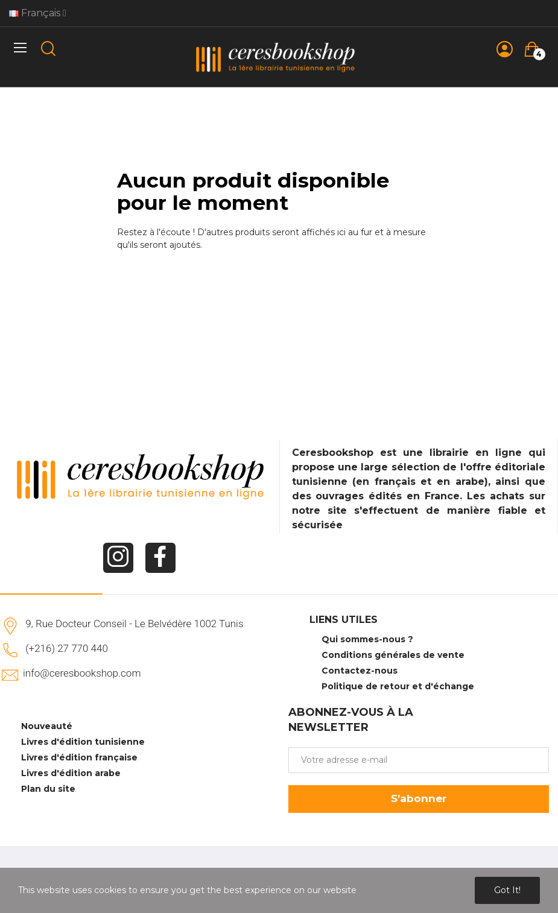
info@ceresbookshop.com (82, 673)
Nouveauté (46, 726)
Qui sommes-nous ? (367, 639)
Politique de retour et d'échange (398, 686)
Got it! (507, 890)
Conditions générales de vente (393, 654)
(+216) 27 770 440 (66, 648)
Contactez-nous (360, 670)
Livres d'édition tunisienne (83, 741)
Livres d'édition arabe (71, 773)
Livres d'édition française (79, 757)
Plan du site (48, 788)
